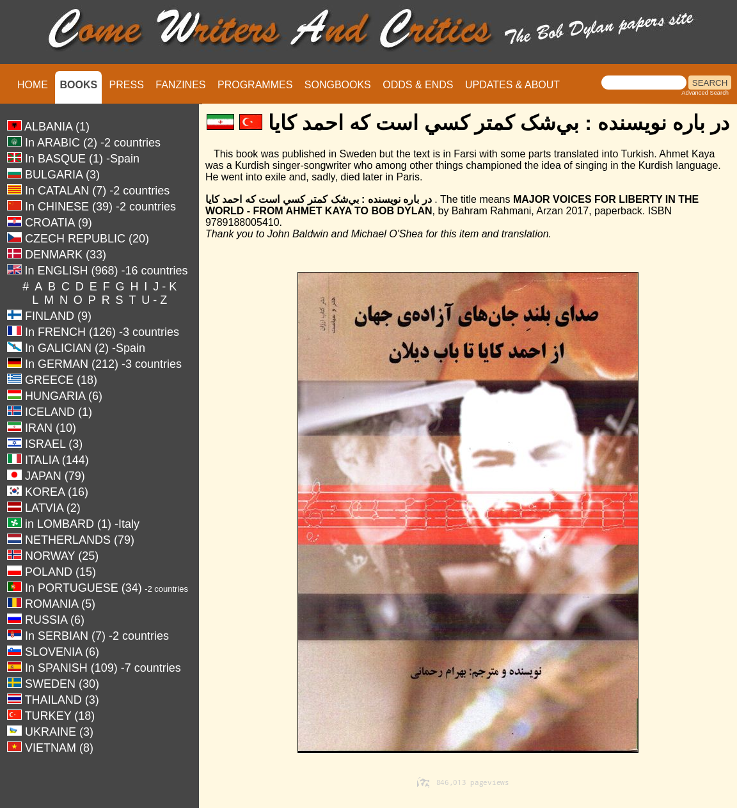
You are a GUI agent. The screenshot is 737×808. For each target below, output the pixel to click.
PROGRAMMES (255, 84)
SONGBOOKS (338, 84)
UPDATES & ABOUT (512, 84)
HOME (32, 84)
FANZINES (180, 84)
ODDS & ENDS (418, 84)
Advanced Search (705, 93)
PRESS (126, 84)
